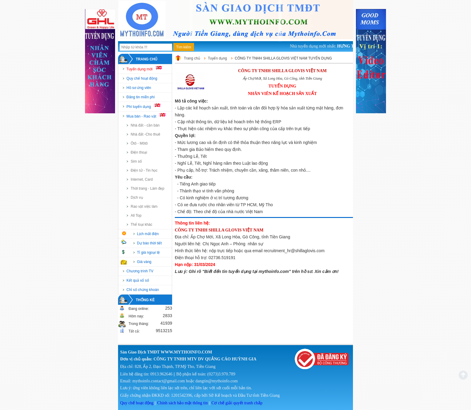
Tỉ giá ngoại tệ (148, 252)
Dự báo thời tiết (149, 243)
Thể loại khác (141, 224)
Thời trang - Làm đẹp (147, 188)
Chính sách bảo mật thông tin (182, 403)
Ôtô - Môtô (139, 143)
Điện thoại (139, 152)
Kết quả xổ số (137, 280)
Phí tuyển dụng (146, 106)
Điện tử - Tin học (144, 170)
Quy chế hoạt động (141, 78)
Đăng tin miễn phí (140, 97)
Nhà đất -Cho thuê (145, 134)
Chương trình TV (139, 271)
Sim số (136, 161)
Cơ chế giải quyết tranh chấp (237, 403)
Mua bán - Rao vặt (148, 115)
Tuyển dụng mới (146, 68)
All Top (136, 215)
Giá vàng (144, 262)
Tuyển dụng (217, 58)
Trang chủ (146, 59)
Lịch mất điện (148, 234)
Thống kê (145, 300)
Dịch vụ (137, 197)
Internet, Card (142, 179)
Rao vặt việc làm (144, 206)
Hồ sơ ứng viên (138, 88)
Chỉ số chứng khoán (142, 290)
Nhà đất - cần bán (145, 125)
